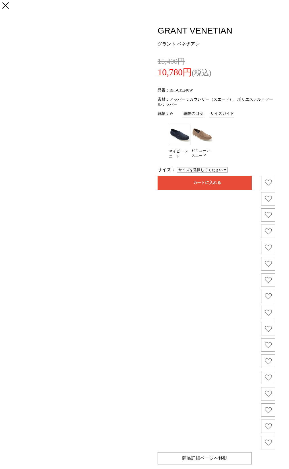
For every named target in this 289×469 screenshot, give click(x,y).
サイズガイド (222, 113)
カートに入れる (207, 182)
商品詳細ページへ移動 (205, 458)
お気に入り (268, 182)
